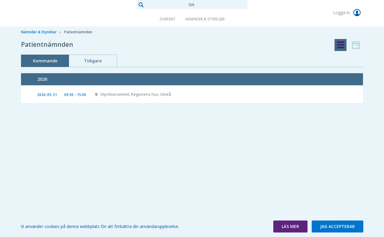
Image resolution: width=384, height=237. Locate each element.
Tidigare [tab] (93, 61)
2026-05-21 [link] (47, 94)
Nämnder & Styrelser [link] (205, 19)
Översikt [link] (168, 19)
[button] (290, 226)
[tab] (340, 45)
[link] (51, 13)
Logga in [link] (348, 13)
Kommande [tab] (45, 61)
